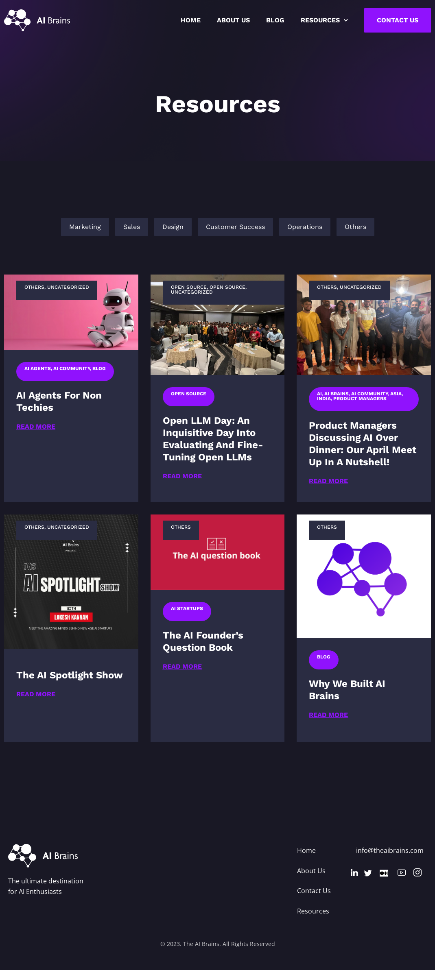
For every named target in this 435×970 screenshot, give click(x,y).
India (324, 398)
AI (319, 394)
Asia (396, 394)
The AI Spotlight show (69, 675)
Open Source (189, 287)
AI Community (71, 368)
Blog (275, 20)
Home (191, 20)
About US (233, 20)
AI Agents (37, 368)
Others (34, 287)
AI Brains (336, 394)
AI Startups (187, 608)
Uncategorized (68, 287)
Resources (324, 20)
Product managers (360, 398)
